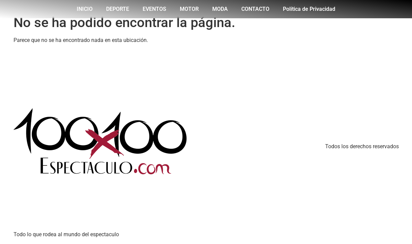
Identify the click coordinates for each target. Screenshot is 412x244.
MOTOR (189, 9)
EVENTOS (154, 9)
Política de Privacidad (309, 9)
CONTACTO (255, 9)
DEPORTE (117, 9)
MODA (220, 9)
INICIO (85, 9)
